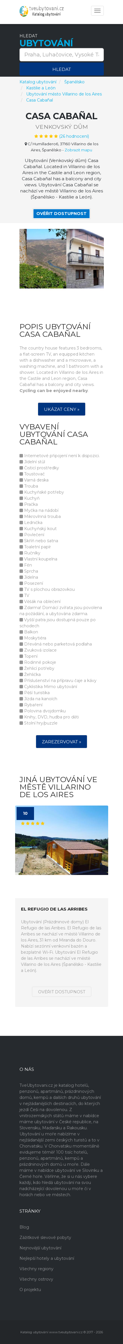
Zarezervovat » (61, 741)
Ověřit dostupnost (61, 213)
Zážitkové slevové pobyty (45, 1237)
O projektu (30, 1289)
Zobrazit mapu (78, 150)
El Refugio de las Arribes (54, 909)
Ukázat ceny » (61, 409)
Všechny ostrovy (36, 1279)
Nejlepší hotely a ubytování (46, 1258)
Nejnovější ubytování (40, 1248)
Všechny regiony (36, 1268)
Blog (24, 1227)
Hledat (61, 69)
